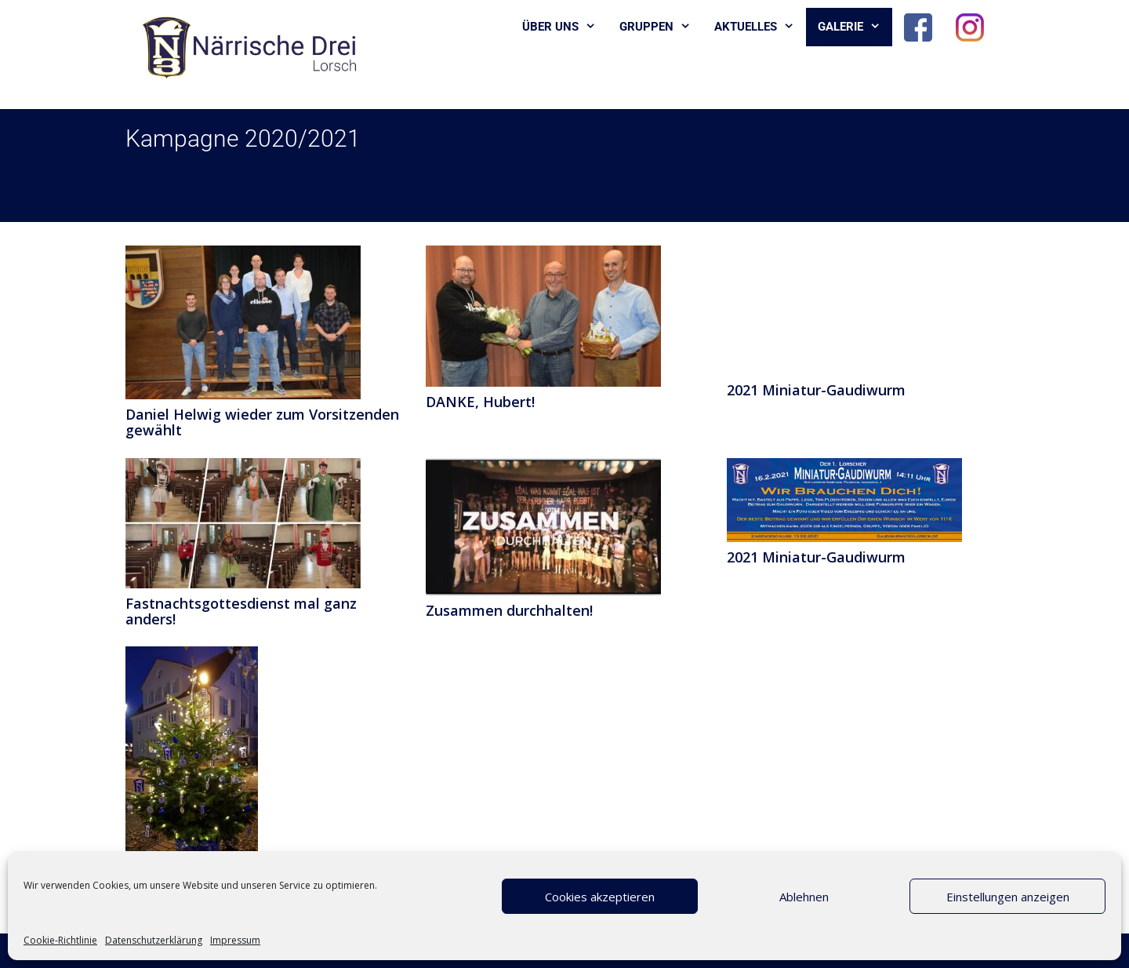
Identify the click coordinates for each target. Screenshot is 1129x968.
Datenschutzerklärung (153, 940)
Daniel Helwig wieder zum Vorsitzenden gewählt (262, 422)
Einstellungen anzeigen (1007, 896)
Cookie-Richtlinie (60, 940)
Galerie (855, 27)
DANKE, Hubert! (480, 401)
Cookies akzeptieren (600, 896)
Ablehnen (804, 896)
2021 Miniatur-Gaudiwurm (816, 389)
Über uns (565, 27)
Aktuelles (760, 27)
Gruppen (660, 27)
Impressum (235, 940)
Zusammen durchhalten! (509, 610)
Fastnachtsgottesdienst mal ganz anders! (241, 611)
